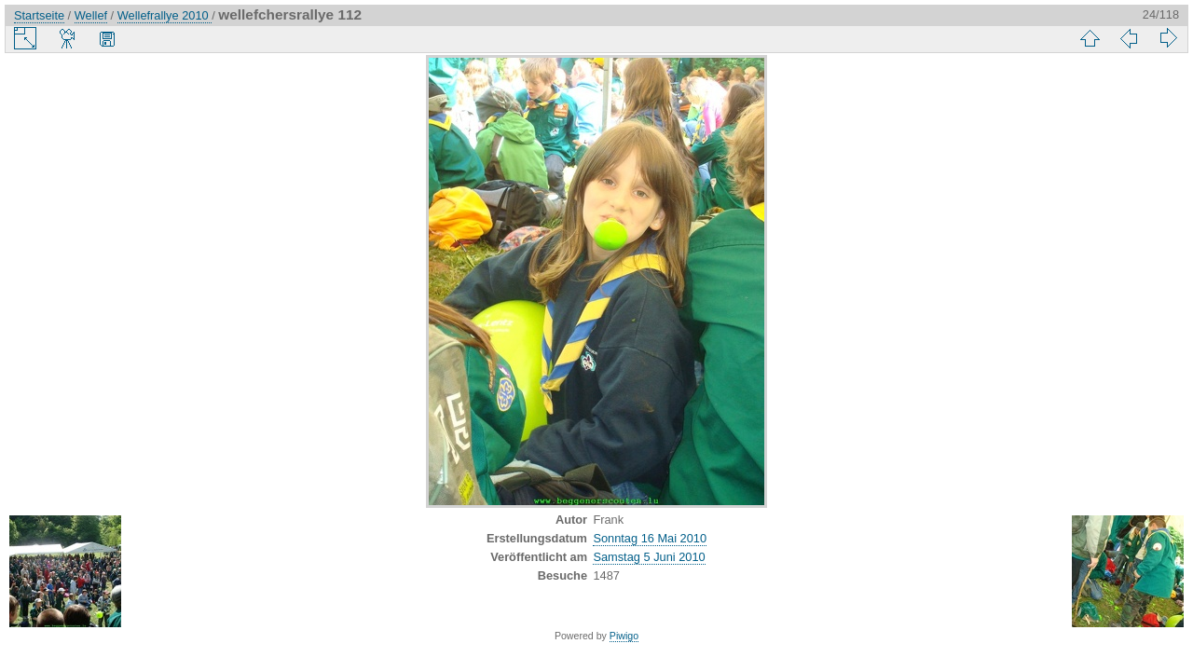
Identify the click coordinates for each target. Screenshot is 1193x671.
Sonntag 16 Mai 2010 (649, 538)
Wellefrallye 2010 (164, 15)
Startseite (39, 15)
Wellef (91, 15)
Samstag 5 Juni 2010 (649, 557)
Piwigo (624, 635)
